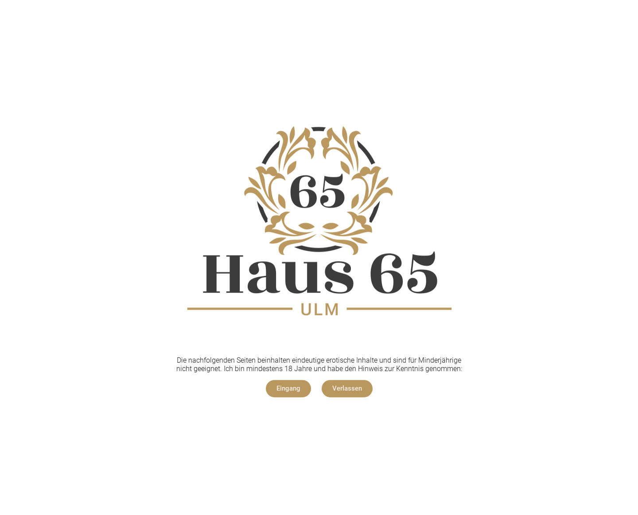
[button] (288, 388)
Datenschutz (341, 415)
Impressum (295, 415)
